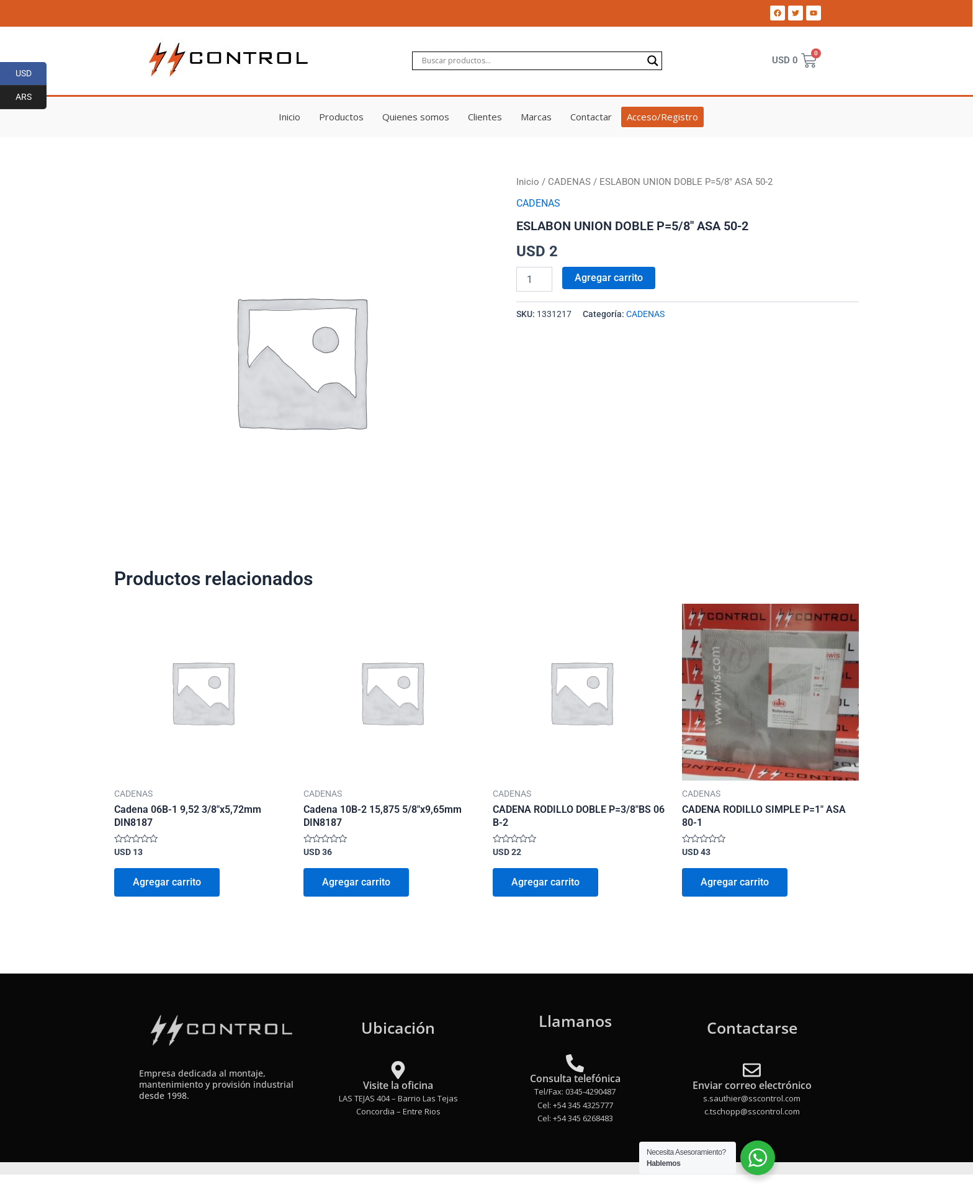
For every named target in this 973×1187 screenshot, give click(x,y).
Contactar (591, 116)
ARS (31, 97)
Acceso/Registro (662, 116)
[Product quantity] (534, 279)
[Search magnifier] (652, 60)
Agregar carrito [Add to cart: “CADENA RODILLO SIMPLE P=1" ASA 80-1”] (735, 882)
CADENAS (569, 181)
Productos (341, 116)
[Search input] (531, 60)
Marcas (536, 116)
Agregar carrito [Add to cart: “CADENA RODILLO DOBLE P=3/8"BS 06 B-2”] (545, 882)
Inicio (289, 116)
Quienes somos (415, 116)
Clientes (485, 116)
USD (31, 74)
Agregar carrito (609, 278)
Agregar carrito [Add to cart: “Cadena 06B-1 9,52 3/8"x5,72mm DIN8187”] (167, 882)
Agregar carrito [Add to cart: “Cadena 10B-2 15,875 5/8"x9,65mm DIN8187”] (356, 882)
